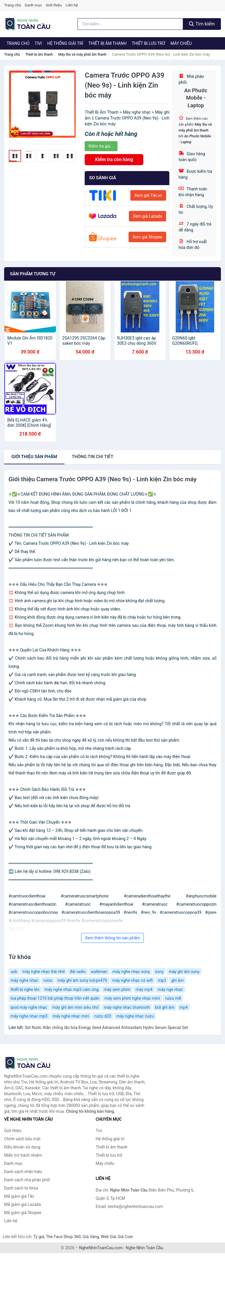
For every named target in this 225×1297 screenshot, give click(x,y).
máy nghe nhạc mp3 (29, 1016)
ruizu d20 (102, 1016)
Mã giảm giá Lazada (22, 1204)
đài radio (78, 971)
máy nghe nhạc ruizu (135, 1016)
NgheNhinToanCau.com (101, 1247)
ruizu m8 (173, 998)
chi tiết (92, 456)
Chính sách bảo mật (22, 1138)
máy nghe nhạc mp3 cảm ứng (71, 989)
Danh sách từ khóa (21, 1188)
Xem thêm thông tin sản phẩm (112, 938)
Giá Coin (125, 1236)
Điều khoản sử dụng (22, 1147)
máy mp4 (144, 989)
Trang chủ (12, 5)
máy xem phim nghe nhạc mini (132, 998)
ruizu (47, 980)
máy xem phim (117, 989)
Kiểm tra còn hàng (114, 159)
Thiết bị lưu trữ (148, 43)
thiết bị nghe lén (25, 989)
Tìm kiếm (202, 24)
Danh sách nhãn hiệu (23, 1171)
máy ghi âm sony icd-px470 (82, 980)
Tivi (38, 43)
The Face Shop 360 (63, 1236)
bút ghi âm (164, 1007)
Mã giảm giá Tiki (19, 1196)
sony (159, 971)
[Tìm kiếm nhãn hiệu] (130, 24)
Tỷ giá (38, 1236)
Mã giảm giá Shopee (22, 1212)
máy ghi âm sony (184, 971)
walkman (99, 971)
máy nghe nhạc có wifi (132, 980)
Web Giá (108, 1236)
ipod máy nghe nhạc (29, 1007)
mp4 (184, 1007)
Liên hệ (72, 5)
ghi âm (177, 980)
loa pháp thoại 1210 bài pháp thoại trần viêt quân (55, 998)
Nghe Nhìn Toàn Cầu (144, 1247)
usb (14, 971)
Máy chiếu (181, 43)
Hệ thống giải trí (65, 43)
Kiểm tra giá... (100, 146)
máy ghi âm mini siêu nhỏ (75, 1007)
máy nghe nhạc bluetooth (127, 1007)
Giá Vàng (91, 1236)
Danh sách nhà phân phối (27, 1179)
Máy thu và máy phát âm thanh (82, 54)
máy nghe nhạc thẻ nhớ (43, 971)
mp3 (162, 980)
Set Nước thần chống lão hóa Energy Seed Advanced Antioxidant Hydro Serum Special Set (106, 1027)
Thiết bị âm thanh (107, 43)
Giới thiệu (54, 5)
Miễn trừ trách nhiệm (23, 1155)
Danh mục (33, 5)
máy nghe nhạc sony (131, 971)
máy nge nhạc (170, 989)
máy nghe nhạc (24, 980)
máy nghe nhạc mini (70, 1016)
